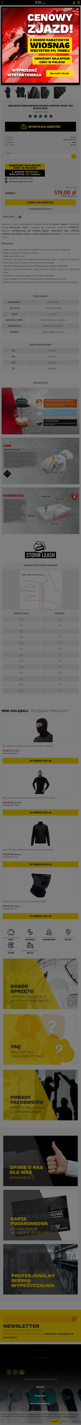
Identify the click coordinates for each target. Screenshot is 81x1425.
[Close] (77, 9)
